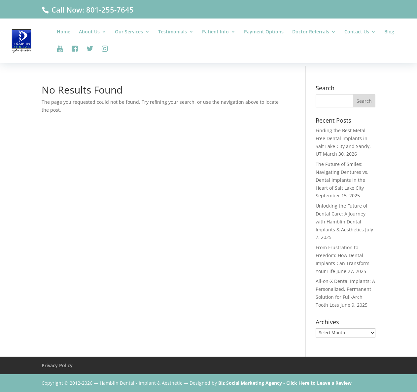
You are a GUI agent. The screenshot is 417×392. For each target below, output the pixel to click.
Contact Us (356, 32)
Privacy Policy (57, 365)
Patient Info (215, 32)
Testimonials (172, 32)
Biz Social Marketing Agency (250, 383)
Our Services (129, 32)
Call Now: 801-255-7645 (92, 10)
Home (63, 32)
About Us (89, 32)
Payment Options (264, 32)
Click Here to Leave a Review (319, 383)
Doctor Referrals (310, 32)
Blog (389, 32)
